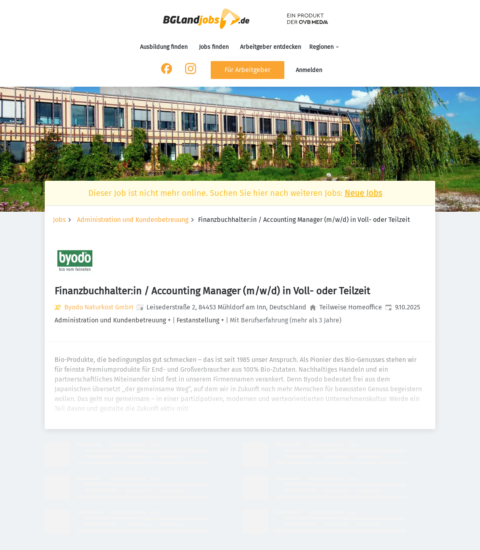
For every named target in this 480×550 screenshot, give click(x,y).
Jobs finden (214, 47)
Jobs (59, 220)
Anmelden (309, 70)
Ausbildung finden (164, 47)
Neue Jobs (363, 193)
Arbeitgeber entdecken (270, 47)
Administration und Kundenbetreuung (132, 220)
